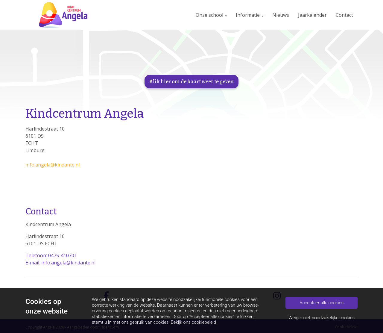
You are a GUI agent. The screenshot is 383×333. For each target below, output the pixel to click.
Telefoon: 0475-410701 (51, 255)
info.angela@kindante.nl (52, 164)
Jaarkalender (312, 15)
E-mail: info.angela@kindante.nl (60, 262)
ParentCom (109, 327)
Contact (344, 15)
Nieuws (280, 15)
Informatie (248, 15)
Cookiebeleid (346, 326)
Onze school (209, 15)
